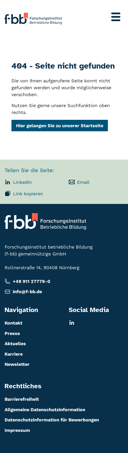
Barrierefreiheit (22, 399)
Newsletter (17, 364)
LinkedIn (18, 182)
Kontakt (13, 323)
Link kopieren (24, 193)
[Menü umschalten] (115, 16)
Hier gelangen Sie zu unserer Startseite (59, 125)
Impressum (17, 430)
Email (79, 182)
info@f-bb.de (23, 292)
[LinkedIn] (96, 322)
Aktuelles (15, 343)
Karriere (14, 354)
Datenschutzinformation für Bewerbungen (52, 419)
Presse (12, 333)
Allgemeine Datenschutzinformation (45, 409)
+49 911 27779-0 (27, 281)
